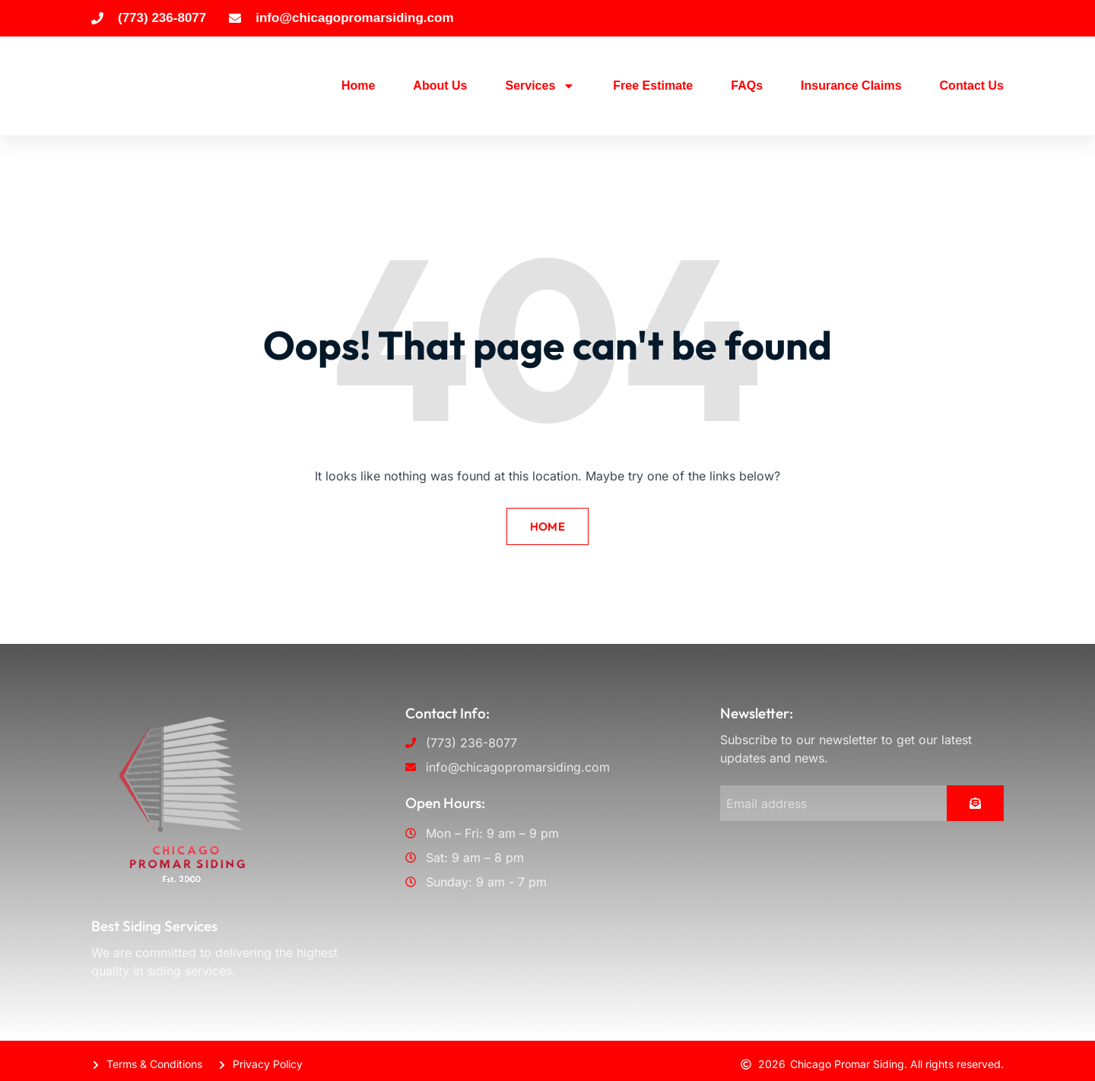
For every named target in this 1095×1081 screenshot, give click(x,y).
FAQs (747, 85)
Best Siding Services (154, 920)
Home (358, 85)
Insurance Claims (851, 85)
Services (540, 86)
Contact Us (972, 85)
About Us (440, 85)
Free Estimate (653, 85)
